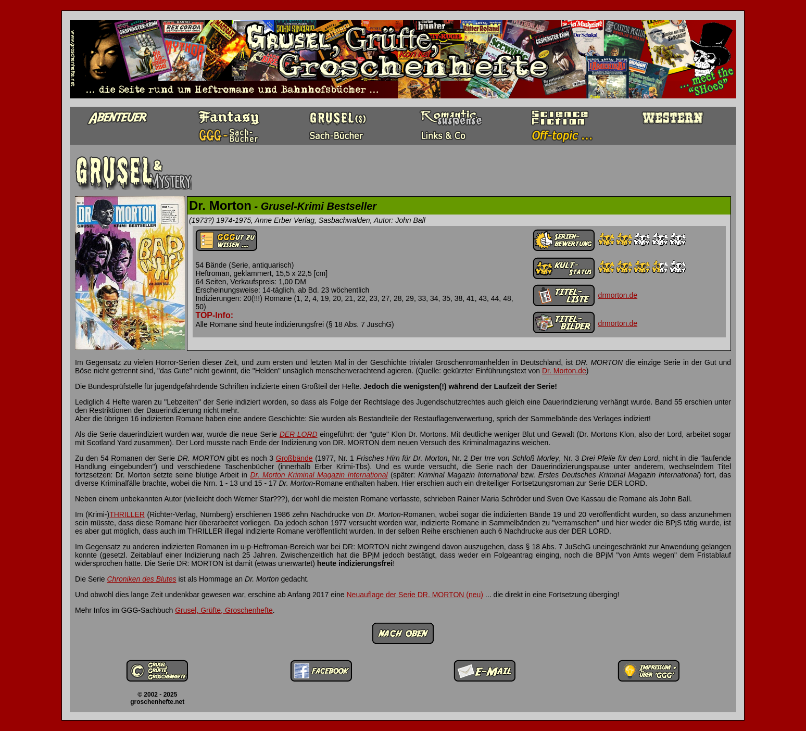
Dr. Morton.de (564, 371)
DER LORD (299, 434)
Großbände (294, 458)
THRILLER (127, 514)
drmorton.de (617, 295)
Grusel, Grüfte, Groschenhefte (224, 610)
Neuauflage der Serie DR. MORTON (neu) (414, 594)
